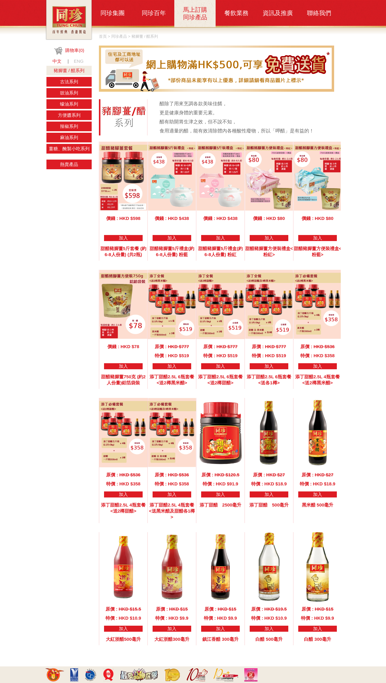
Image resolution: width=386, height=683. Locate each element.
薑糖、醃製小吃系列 (69, 148)
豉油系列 (69, 92)
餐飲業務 (236, 13)
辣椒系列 (69, 126)
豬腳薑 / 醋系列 (69, 70)
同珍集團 (112, 13)
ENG (79, 61)
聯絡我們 (319, 13)
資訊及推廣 (278, 13)
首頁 (103, 36)
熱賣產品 (69, 164)
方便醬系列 (69, 115)
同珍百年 (154, 13)
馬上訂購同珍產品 (195, 13)
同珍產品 (119, 36)
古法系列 (69, 81)
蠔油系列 (69, 103)
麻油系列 (69, 137)
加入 (123, 237)
